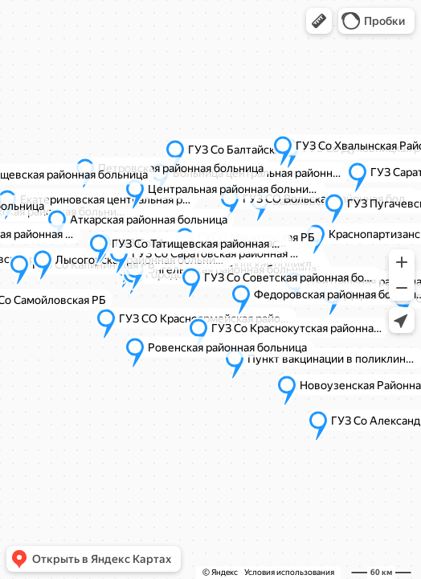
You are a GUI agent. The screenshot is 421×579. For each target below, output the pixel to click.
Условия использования (289, 572)
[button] (319, 21)
